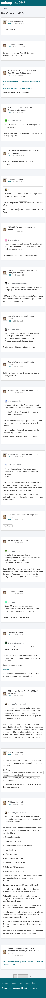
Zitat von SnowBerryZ (16, 329)
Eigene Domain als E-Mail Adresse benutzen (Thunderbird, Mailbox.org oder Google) (23, 950)
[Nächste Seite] (30, 976)
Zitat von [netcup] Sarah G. (18, 704)
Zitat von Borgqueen (16, 643)
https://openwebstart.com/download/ (16, 88)
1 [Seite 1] (15, 976)
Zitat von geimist (14, 551)
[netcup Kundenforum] (14, 3)
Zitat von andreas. (15, 602)
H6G (9, 23)
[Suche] (30, 3)
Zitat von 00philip (14, 401)
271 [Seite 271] (25, 976)
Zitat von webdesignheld (17, 283)
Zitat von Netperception (17, 121)
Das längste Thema (15, 45)
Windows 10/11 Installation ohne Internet (23, 391)
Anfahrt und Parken (15, 21)
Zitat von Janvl (13, 240)
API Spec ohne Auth (15, 752)
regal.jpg (6, 669)
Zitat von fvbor (13, 190)
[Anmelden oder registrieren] (36, 3)
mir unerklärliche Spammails (18, 540)
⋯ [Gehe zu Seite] (20, 976)
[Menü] (42, 3)
